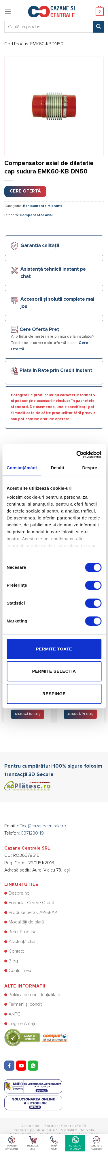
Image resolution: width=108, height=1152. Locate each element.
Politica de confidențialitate (34, 994)
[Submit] (98, 27)
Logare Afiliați (22, 1023)
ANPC (14, 1014)
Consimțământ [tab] (22, 467)
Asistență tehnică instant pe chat (53, 273)
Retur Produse (23, 932)
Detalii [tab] (57, 467)
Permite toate (54, 648)
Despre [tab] (89, 467)
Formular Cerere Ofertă (31, 902)
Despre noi (20, 893)
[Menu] (7, 11)
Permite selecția (54, 671)
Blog (13, 961)
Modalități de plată (26, 922)
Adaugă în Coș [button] (28, 714)
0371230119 (32, 833)
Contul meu (20, 970)
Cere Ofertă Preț (39, 329)
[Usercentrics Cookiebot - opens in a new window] (76, 451)
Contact (16, 951)
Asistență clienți (24, 941)
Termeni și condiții (26, 1004)
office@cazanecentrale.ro (41, 826)
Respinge (54, 693)
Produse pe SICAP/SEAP (33, 912)
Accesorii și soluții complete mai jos (57, 303)
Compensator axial (36, 215)
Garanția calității (39, 245)
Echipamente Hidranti (42, 206)
